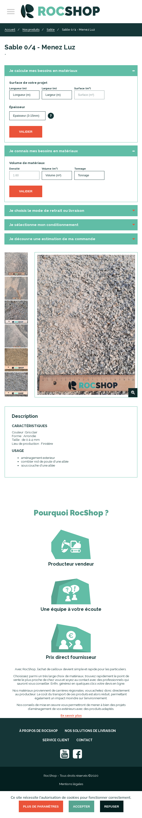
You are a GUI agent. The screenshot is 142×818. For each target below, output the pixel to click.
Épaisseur (17, 107)
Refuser (111, 806)
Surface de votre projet (28, 82)
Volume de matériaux (27, 163)
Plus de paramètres (41, 806)
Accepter (81, 806)
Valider (25, 131)
